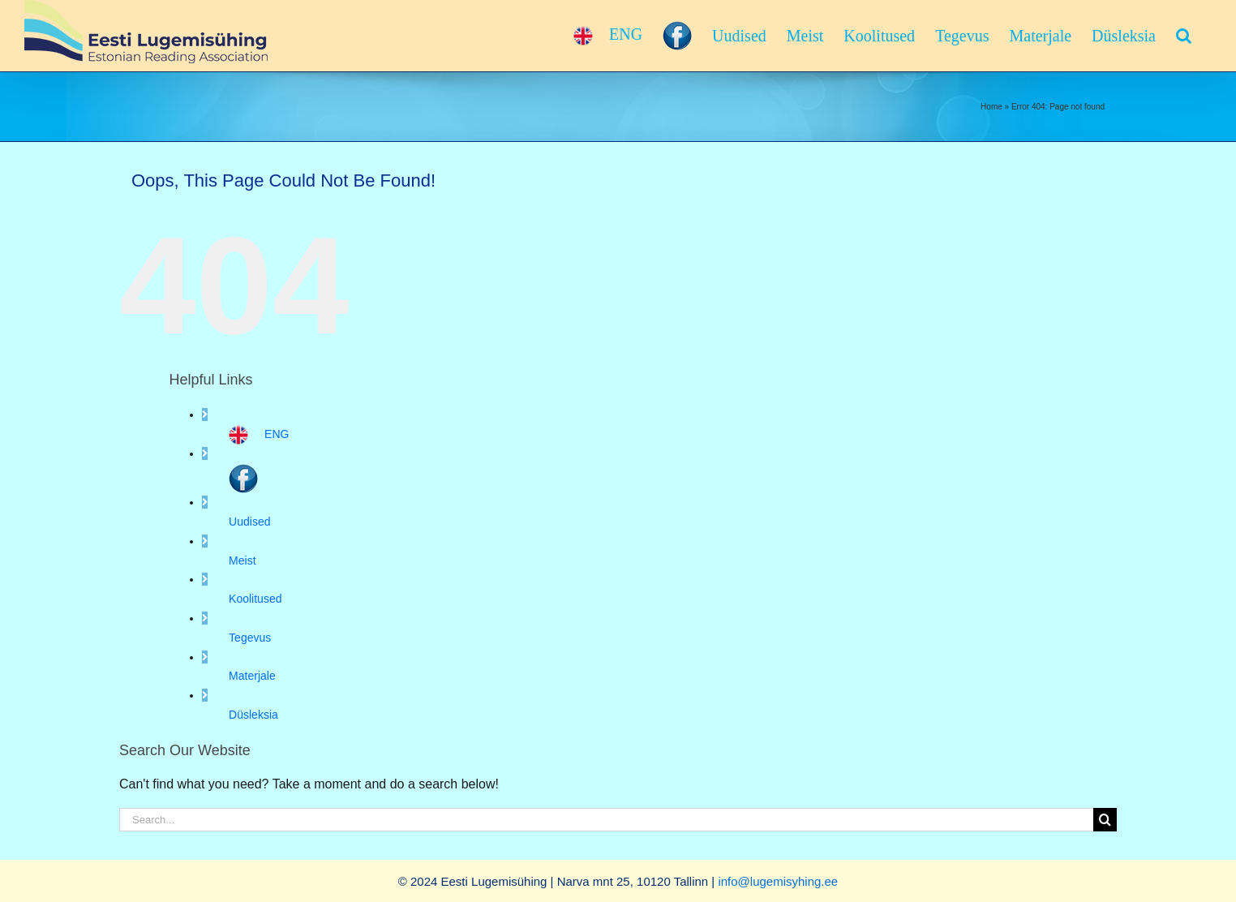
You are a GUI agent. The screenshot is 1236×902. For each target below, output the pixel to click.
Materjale (252, 675)
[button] (1183, 35)
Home (991, 106)
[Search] (1105, 819)
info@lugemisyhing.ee (778, 881)
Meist (242, 560)
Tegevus (250, 637)
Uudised (249, 521)
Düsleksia (253, 714)
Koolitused (255, 598)
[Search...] (606, 819)
